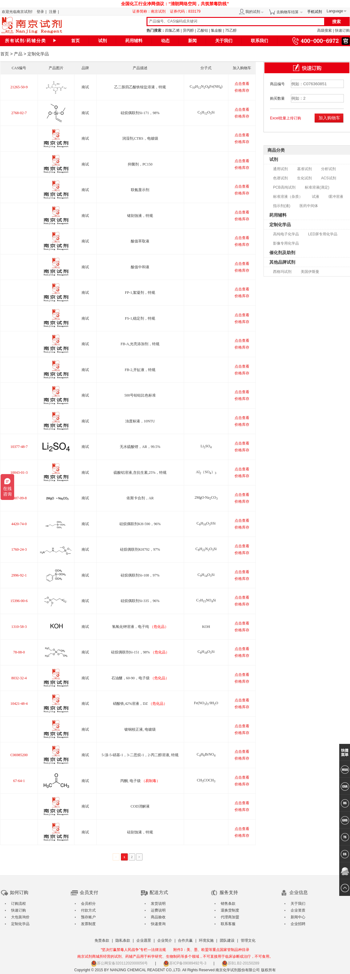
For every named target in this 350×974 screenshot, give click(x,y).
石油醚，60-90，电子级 (140, 678)
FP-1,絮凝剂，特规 (140, 292)
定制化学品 (280, 224)
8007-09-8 (19, 498)
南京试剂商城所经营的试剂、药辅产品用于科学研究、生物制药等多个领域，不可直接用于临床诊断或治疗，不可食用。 (175, 956)
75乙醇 (230, 30)
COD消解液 (140, 806)
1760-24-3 (19, 549)
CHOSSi (205, 523)
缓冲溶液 (335, 196)
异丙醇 (188, 30)
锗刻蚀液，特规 (140, 216)
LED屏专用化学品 (322, 234)
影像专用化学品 (286, 243)
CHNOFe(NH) (206, 86)
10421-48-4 (19, 703)
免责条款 (102, 940)
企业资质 (298, 910)
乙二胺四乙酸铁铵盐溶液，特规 (140, 87)
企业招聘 (298, 924)
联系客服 (228, 924)
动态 (165, 40)
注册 (52, 12)
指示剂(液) (281, 206)
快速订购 (342, 30)
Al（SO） (206, 472)
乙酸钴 (202, 30)
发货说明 (158, 903)
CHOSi (206, 112)
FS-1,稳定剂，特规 (140, 318)
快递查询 (158, 924)
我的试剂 (252, 12)
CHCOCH (206, 780)
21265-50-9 (19, 87)
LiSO (205, 446)
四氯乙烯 (172, 30)
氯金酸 (216, 30)
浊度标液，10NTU (140, 421)
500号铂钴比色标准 (140, 395)
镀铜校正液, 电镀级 (140, 729)
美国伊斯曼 (310, 271)
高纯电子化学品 (286, 234)
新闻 (192, 40)
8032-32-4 (19, 678)
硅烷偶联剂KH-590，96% (139, 524)
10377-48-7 (19, 447)
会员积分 (88, 903)
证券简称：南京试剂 (150, 11)
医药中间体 (309, 206)
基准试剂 (304, 169)
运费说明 (158, 910)
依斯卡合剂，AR (140, 498)
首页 (75, 40)
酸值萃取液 (140, 241)
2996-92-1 (19, 575)
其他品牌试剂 (282, 262)
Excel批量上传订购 (285, 118)
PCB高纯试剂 (284, 187)
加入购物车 (329, 117)
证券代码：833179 (185, 11)
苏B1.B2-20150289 (240, 963)
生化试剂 (304, 178)
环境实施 (206, 940)
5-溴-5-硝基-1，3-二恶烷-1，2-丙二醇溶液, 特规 (140, 755)
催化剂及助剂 (282, 252)
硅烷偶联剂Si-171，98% (140, 113)
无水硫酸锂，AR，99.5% (140, 447)
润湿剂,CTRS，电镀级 (140, 138)
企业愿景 (143, 940)
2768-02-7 (19, 113)
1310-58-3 (19, 627)
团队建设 (227, 940)
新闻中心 (298, 917)
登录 (40, 12)
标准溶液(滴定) (317, 187)
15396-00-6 (19, 601)
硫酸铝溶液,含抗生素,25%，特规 (140, 472)
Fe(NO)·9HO (206, 703)
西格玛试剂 (282, 271)
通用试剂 (280, 169)
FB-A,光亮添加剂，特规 (140, 344)
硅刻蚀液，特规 (140, 832)
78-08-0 (19, 652)
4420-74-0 (19, 524)
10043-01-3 (19, 472)
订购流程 (18, 903)
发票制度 (88, 924)
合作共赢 (185, 940)
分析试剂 (328, 169)
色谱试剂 (280, 178)
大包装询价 (20, 917)
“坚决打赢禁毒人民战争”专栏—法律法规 (133, 950)
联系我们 (259, 40)
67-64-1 (19, 781)
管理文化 (248, 940)
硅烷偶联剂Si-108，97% (140, 575)
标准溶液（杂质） (288, 196)
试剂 (102, 40)
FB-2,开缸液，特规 (140, 370)
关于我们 (223, 40)
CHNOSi (206, 549)
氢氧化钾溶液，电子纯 (140, 627)
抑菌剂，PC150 (140, 164)
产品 (18, 53)
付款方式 (88, 910)
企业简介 (164, 940)
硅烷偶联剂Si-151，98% (140, 652)
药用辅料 (134, 40)
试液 (315, 196)
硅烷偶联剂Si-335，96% (140, 601)
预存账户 (88, 917)
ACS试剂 (328, 178)
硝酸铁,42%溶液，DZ (140, 703)
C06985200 (19, 755)
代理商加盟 (230, 917)
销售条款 (228, 903)
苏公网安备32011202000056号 (119, 963)
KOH (206, 627)
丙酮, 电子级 (140, 781)
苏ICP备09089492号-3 (184, 963)
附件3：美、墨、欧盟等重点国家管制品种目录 (211, 950)
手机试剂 (314, 12)
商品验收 (158, 917)
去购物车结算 (287, 12)
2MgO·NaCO (206, 497)
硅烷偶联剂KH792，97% (140, 549)
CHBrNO (206, 754)
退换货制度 (230, 910)
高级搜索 (324, 30)
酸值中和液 (140, 267)
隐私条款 (122, 940)
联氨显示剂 (140, 190)
